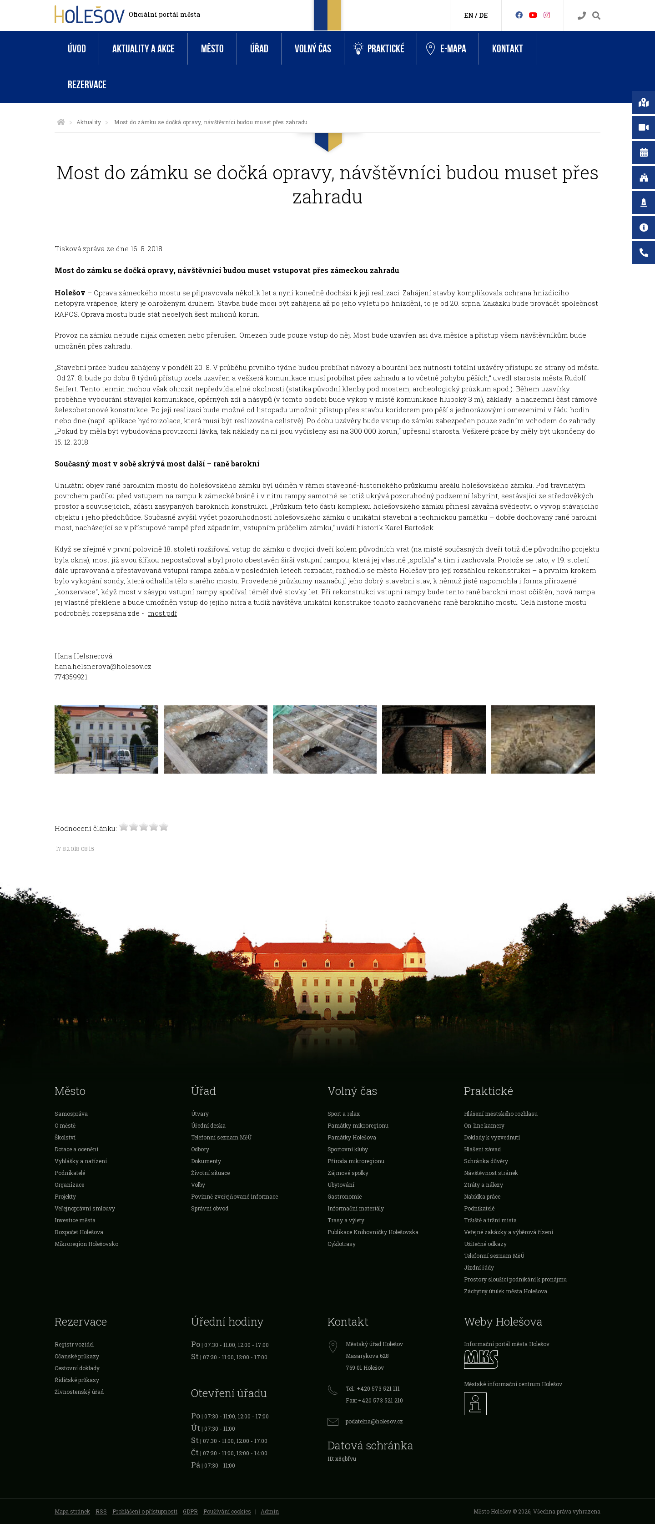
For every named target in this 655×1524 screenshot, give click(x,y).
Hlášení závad (482, 1149)
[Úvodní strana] (61, 122)
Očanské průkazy (77, 1356)
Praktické (378, 49)
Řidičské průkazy (77, 1379)
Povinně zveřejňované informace (234, 1196)
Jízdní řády (479, 1267)
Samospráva (71, 1113)
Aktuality (88, 122)
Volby (198, 1184)
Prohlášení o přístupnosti (144, 1511)
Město (212, 49)
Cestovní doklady (77, 1368)
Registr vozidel (74, 1344)
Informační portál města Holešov (506, 1343)
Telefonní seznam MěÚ (221, 1137)
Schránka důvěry (486, 1161)
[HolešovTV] (533, 15)
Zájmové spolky (348, 1172)
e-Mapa (446, 49)
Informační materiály (356, 1208)
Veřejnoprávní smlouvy (85, 1208)
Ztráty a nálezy (483, 1184)
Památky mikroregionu (358, 1125)
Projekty (65, 1196)
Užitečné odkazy (485, 1243)
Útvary (200, 1113)
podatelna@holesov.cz (374, 1421)
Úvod (77, 49)
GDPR (190, 1511)
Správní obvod (209, 1208)
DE (483, 15)
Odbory (200, 1149)
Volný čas (313, 49)
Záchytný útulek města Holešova (505, 1291)
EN (469, 15)
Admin (270, 1511)
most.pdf (162, 613)
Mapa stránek (72, 1511)
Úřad (259, 49)
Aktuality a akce (143, 49)
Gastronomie (345, 1196)
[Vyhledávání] (596, 15)
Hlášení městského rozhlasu (501, 1113)
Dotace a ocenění (76, 1149)
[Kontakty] (582, 15)
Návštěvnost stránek (491, 1172)
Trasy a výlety (346, 1220)
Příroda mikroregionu (356, 1161)
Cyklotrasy (342, 1243)
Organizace (69, 1184)
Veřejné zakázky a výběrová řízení (508, 1231)
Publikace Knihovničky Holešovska (373, 1231)
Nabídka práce (482, 1196)
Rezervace (87, 84)
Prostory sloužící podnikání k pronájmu (515, 1279)
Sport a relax (344, 1113)
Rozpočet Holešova (79, 1231)
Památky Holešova (352, 1137)
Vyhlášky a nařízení (81, 1161)
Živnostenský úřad (79, 1391)
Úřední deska (208, 1125)
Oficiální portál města (164, 14)
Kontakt (507, 49)
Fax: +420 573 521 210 (374, 1400)
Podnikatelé (70, 1172)
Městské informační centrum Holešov (513, 1383)
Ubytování (341, 1184)
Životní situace (210, 1172)
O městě (65, 1125)
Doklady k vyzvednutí (492, 1137)
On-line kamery (484, 1125)
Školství (65, 1137)
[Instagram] (546, 15)
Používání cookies (227, 1511)
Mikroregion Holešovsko (86, 1243)
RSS (101, 1511)
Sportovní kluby (348, 1149)
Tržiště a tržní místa (490, 1220)
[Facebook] (519, 15)
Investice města (75, 1220)
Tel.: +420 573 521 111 (373, 1388)
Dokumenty (206, 1161)
